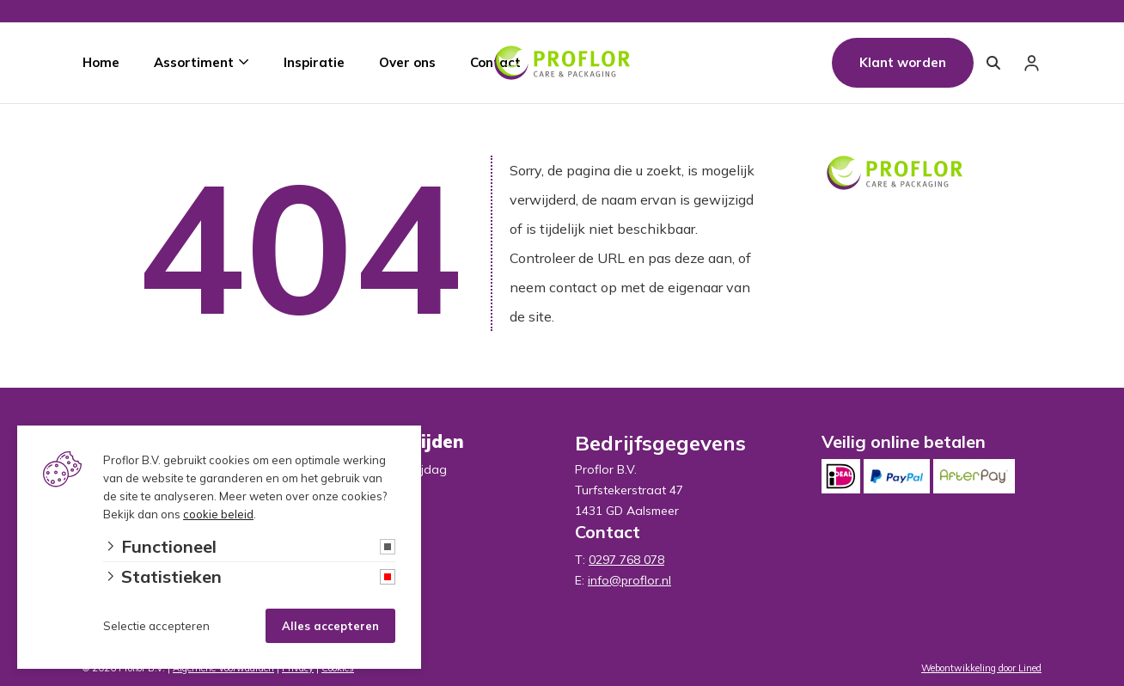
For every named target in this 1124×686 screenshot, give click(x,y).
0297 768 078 (626, 559)
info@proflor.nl (629, 580)
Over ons (407, 62)
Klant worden (902, 62)
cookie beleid (218, 514)
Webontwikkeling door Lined (981, 668)
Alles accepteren (330, 626)
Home (100, 62)
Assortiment (194, 62)
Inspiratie (314, 62)
